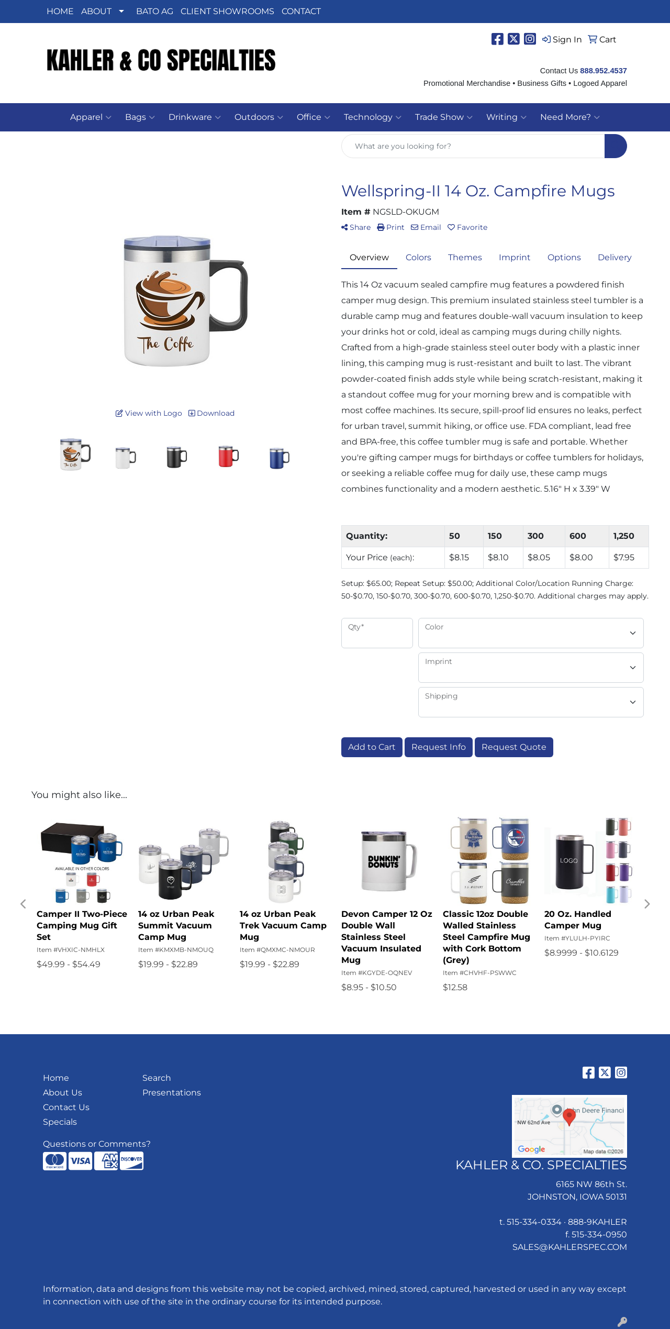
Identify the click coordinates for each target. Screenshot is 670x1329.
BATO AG (154, 11)
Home (56, 1078)
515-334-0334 (534, 1222)
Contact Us (66, 1107)
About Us (62, 1093)
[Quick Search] (473, 146)
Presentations (171, 1093)
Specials (60, 1122)
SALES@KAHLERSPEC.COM (569, 1247)
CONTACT (301, 11)
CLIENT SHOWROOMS (227, 11)
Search (156, 1078)
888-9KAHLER (597, 1222)
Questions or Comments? (97, 1144)
